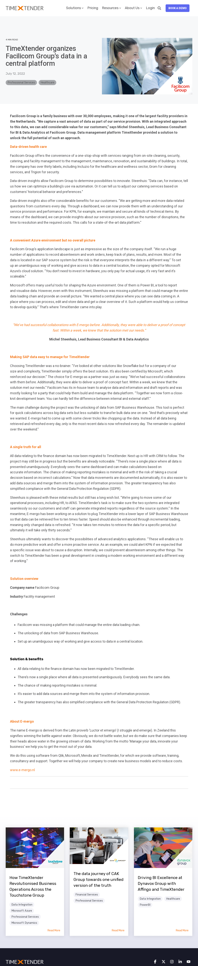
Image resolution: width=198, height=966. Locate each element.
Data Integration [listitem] (21, 904)
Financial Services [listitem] (86, 894)
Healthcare (47, 82)
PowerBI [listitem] (145, 904)
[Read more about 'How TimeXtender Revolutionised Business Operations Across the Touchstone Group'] (35, 847)
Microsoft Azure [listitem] (21, 910)
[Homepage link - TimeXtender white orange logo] (25, 962)
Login (150, 8)
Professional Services (21, 82)
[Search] (159, 8)
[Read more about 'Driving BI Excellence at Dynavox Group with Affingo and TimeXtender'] (163, 847)
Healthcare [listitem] (173, 898)
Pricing (92, 8)
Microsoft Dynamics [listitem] (24, 922)
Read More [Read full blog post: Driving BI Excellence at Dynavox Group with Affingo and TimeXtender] (182, 930)
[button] (155, 961)
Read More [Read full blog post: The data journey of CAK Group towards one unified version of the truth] (118, 930)
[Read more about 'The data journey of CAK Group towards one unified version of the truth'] (99, 845)
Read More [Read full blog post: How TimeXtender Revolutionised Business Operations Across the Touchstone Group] (54, 930)
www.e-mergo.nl (22, 770)
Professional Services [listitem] (25, 916)
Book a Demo (177, 8)
